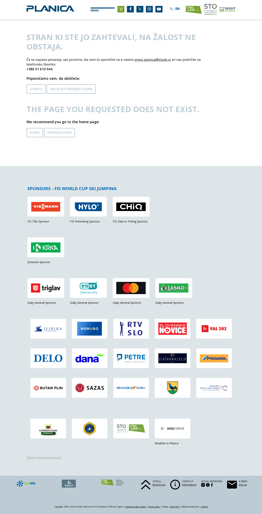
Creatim (204, 506)
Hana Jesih (174, 506)
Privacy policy (154, 506)
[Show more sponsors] (43, 457)
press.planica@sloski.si (153, 59)
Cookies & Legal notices (135, 506)
